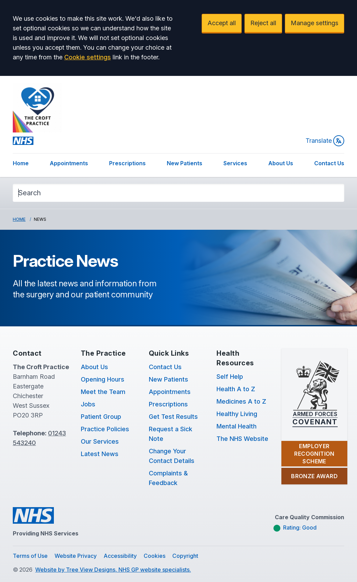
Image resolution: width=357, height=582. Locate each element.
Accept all (222, 23)
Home (21, 163)
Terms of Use (30, 555)
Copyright (185, 555)
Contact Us (329, 163)
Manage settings (314, 23)
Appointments (69, 163)
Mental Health (236, 426)
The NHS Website (242, 438)
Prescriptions (127, 163)
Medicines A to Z (241, 401)
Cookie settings (87, 57)
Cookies (154, 555)
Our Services (100, 441)
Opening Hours (102, 379)
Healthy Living (236, 413)
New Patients (184, 163)
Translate (325, 140)
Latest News (99, 453)
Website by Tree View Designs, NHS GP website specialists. (113, 569)
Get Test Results (173, 416)
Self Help (229, 376)
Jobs (88, 404)
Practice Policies (105, 429)
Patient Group (101, 416)
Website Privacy (76, 555)
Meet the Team (103, 391)
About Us (280, 163)
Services (235, 163)
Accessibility (120, 555)
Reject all (263, 23)
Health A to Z (235, 389)
